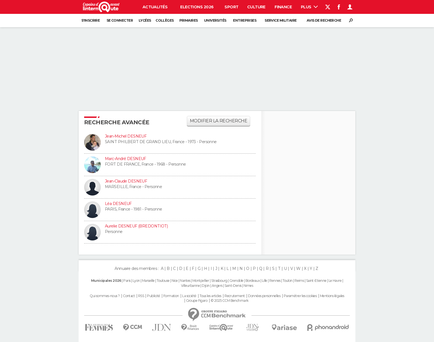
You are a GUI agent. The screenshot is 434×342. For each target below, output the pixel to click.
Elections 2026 (196, 6)
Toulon (288, 280)
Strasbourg (219, 280)
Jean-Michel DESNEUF (125, 136)
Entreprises (244, 20)
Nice (175, 280)
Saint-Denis (233, 285)
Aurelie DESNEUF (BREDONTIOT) (136, 226)
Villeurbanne (190, 285)
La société (189, 296)
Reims (299, 280)
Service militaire (280, 20)
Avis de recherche (324, 20)
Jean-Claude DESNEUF (126, 181)
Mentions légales (332, 296)
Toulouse (163, 280)
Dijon (206, 285)
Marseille (148, 280)
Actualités (155, 6)
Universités (215, 20)
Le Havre (335, 280)
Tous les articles (210, 296)
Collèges (165, 20)
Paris (126, 280)
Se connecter (120, 20)
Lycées (145, 20)
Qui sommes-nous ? (105, 296)
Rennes (275, 280)
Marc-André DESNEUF (125, 158)
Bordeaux (253, 280)
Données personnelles (264, 296)
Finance (283, 6)
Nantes (185, 280)
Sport (231, 6)
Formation (171, 296)
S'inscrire (90, 20)
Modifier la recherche (218, 120)
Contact (129, 296)
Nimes (248, 285)
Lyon (136, 280)
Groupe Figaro (197, 301)
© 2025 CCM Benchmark (230, 301)
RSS (141, 296)
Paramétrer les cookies (300, 296)
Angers (217, 285)
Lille (264, 280)
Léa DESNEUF (118, 203)
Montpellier (200, 280)
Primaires (188, 20)
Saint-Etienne (316, 280)
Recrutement (234, 296)
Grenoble (236, 280)
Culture (256, 6)
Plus (309, 6)
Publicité (153, 296)
